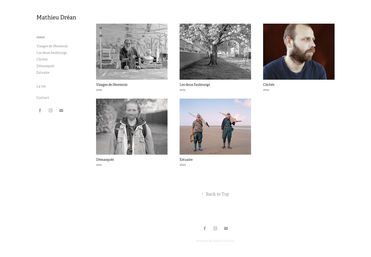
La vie (41, 86)
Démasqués (45, 66)
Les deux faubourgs (51, 53)
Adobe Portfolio (223, 241)
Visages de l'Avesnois (52, 46)
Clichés (42, 59)
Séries (40, 37)
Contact (42, 98)
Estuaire (42, 72)
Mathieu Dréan (56, 17)
